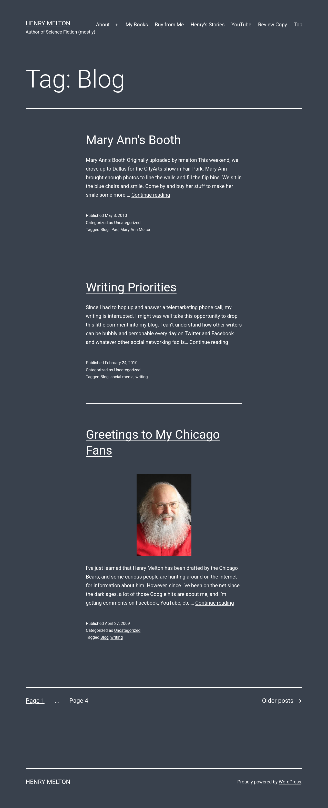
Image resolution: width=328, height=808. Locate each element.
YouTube (241, 25)
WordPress (290, 781)
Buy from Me (169, 25)
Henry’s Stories (208, 25)
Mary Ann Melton (135, 229)
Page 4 (78, 700)
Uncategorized (127, 222)
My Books (137, 25)
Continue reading (150, 195)
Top (298, 25)
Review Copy (272, 25)
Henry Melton (48, 23)
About (102, 25)
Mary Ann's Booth (133, 140)
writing (141, 376)
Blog (104, 229)
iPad (114, 229)
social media (122, 376)
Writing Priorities (131, 287)
